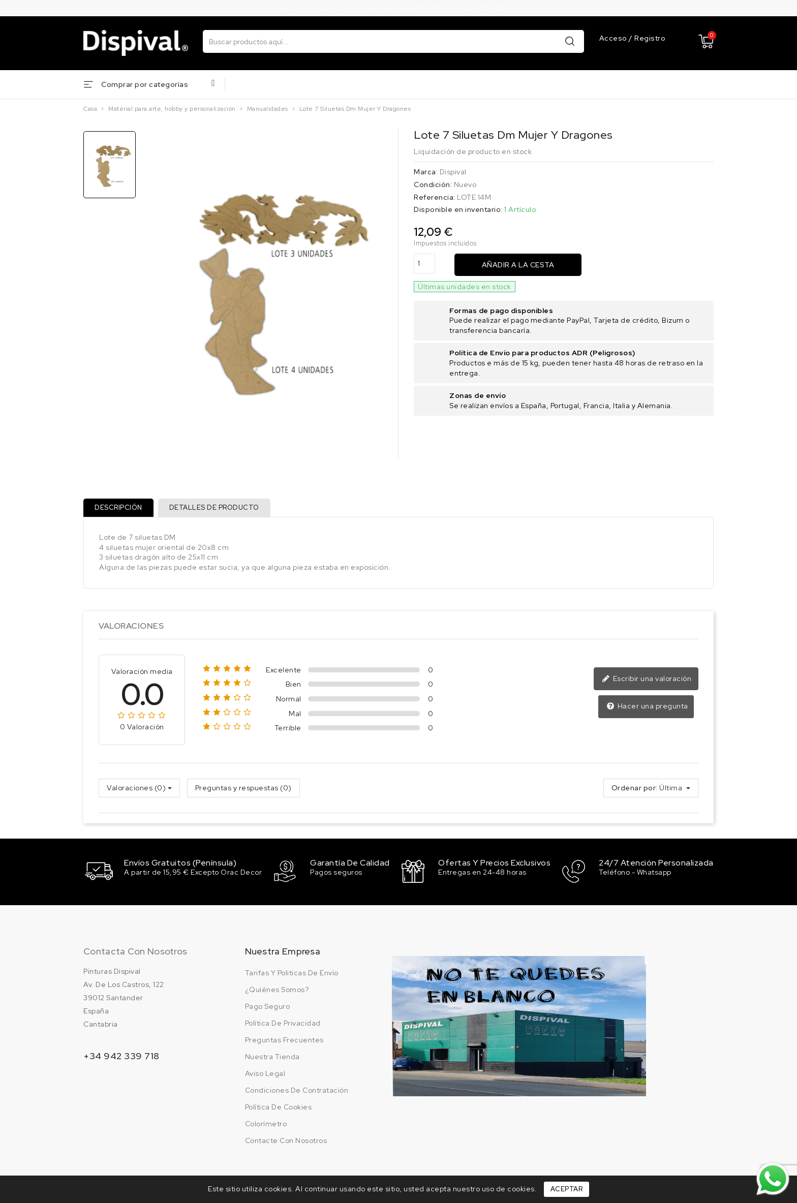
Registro (649, 38)
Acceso (614, 38)
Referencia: (434, 197)
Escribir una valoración (648, 681)
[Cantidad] (424, 263)
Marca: (426, 171)
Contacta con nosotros (135, 952)
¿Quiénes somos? (277, 990)
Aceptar (566, 1189)
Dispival (453, 171)
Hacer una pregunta (648, 708)
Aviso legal (265, 1073)
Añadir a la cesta (518, 264)
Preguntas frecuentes (284, 1040)
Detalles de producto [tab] (217, 508)
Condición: (433, 184)
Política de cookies (278, 1107)
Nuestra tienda (272, 1057)
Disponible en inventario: (458, 209)
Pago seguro (267, 1006)
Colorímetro (266, 1124)
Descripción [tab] (119, 508)
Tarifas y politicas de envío (292, 973)
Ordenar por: (634, 789)
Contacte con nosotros (286, 1141)
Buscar (569, 41)
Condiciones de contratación (297, 1090)
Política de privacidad (283, 1023)
